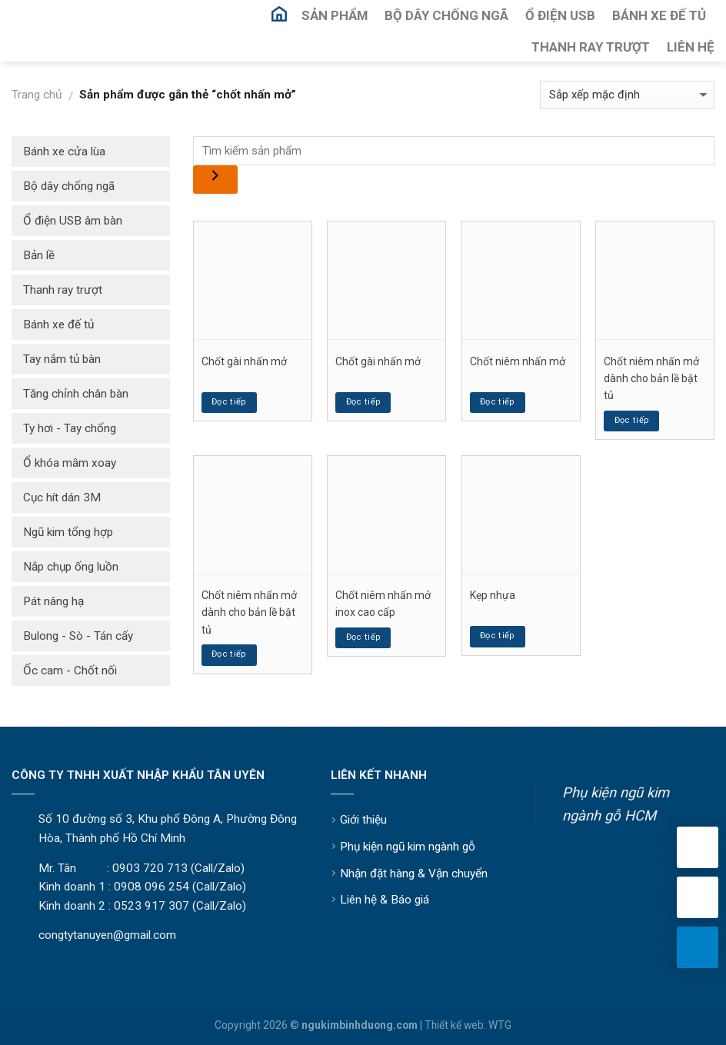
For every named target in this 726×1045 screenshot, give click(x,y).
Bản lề (39, 255)
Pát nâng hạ (53, 601)
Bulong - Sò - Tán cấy (78, 636)
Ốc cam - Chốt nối (70, 670)
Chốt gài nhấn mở (244, 361)
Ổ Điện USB (560, 15)
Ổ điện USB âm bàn (72, 221)
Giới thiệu (363, 820)
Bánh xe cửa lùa (64, 151)
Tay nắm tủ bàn (62, 359)
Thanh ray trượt (62, 290)
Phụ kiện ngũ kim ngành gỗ (407, 847)
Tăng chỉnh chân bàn (75, 394)
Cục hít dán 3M (62, 497)
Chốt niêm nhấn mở (517, 361)
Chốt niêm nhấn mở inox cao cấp (383, 603)
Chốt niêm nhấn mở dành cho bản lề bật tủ (651, 378)
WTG (499, 1025)
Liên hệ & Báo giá (384, 900)
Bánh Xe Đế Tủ (659, 15)
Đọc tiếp (229, 402)
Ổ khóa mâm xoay (69, 463)
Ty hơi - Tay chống (69, 428)
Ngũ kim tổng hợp (68, 532)
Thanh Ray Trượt (590, 47)
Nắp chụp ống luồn (70, 567)
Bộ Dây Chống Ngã (446, 15)
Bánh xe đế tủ (58, 324)
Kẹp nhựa (492, 595)
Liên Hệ (690, 47)
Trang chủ (37, 95)
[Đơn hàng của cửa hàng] (627, 95)
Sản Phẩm (334, 15)
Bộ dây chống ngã (69, 186)
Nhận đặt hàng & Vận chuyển (414, 873)
